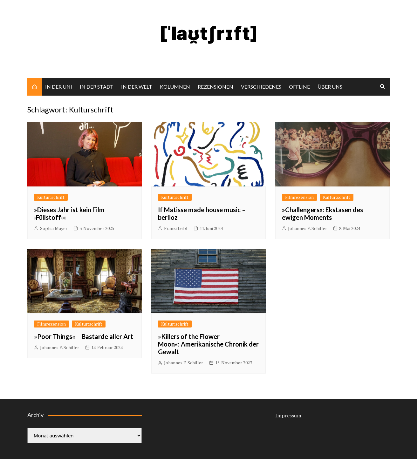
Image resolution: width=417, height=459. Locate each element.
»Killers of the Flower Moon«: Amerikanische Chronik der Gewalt (208, 344)
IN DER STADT (96, 87)
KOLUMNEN (175, 87)
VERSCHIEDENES (261, 87)
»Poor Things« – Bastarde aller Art (83, 336)
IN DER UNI (58, 87)
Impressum (288, 415)
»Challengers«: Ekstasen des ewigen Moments (322, 213)
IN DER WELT (136, 87)
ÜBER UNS (330, 87)
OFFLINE (299, 87)
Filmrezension (299, 197)
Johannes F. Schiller (307, 228)
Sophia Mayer (53, 228)
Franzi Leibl (176, 228)
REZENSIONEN (215, 87)
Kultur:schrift (51, 197)
